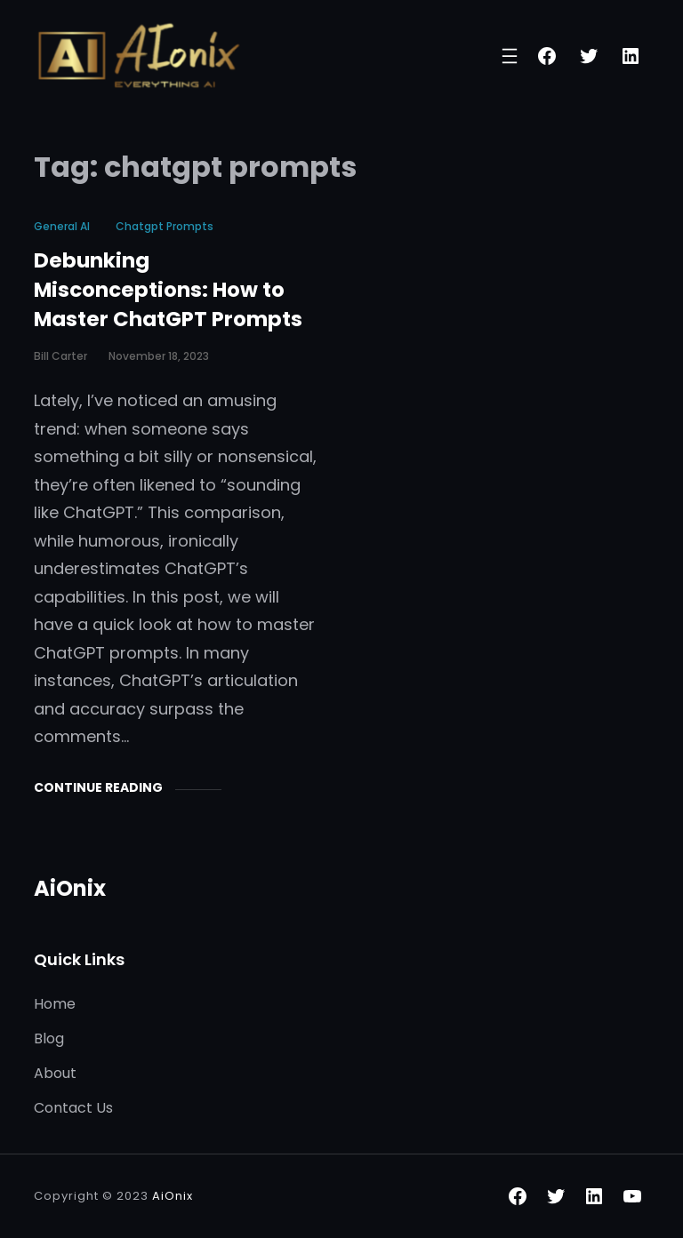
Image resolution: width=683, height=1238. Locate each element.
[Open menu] (509, 56)
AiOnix (70, 888)
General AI (62, 226)
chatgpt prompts (164, 226)
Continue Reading (98, 787)
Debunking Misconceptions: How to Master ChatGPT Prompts (168, 289)
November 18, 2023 (158, 355)
